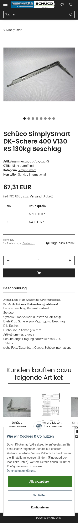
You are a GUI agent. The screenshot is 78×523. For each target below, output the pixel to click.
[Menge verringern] (8, 260)
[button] (54, 4)
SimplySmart (27, 170)
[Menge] (39, 260)
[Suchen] (35, 14)
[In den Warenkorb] (39, 272)
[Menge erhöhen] (69, 260)
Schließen (39, 495)
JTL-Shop (56, 517)
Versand (36, 196)
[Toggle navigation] (5, 2)
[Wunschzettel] (62, 4)
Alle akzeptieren (39, 481)
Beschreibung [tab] (15, 288)
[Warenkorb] (70, 4)
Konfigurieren (40, 507)
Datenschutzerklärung (21, 470)
